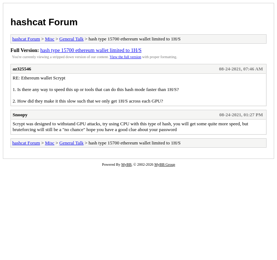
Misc (49, 39)
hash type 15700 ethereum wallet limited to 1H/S (91, 50)
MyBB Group (164, 164)
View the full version (125, 57)
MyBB (126, 164)
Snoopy (20, 114)
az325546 (22, 69)
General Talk (72, 39)
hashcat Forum (44, 22)
